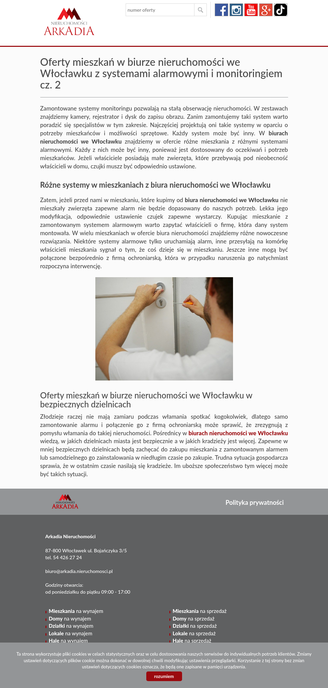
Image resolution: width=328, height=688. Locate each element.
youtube (251, 9)
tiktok (280, 9)
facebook (221, 9)
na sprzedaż (200, 611)
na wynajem (76, 611)
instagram (236, 9)
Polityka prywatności (254, 502)
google (266, 9)
